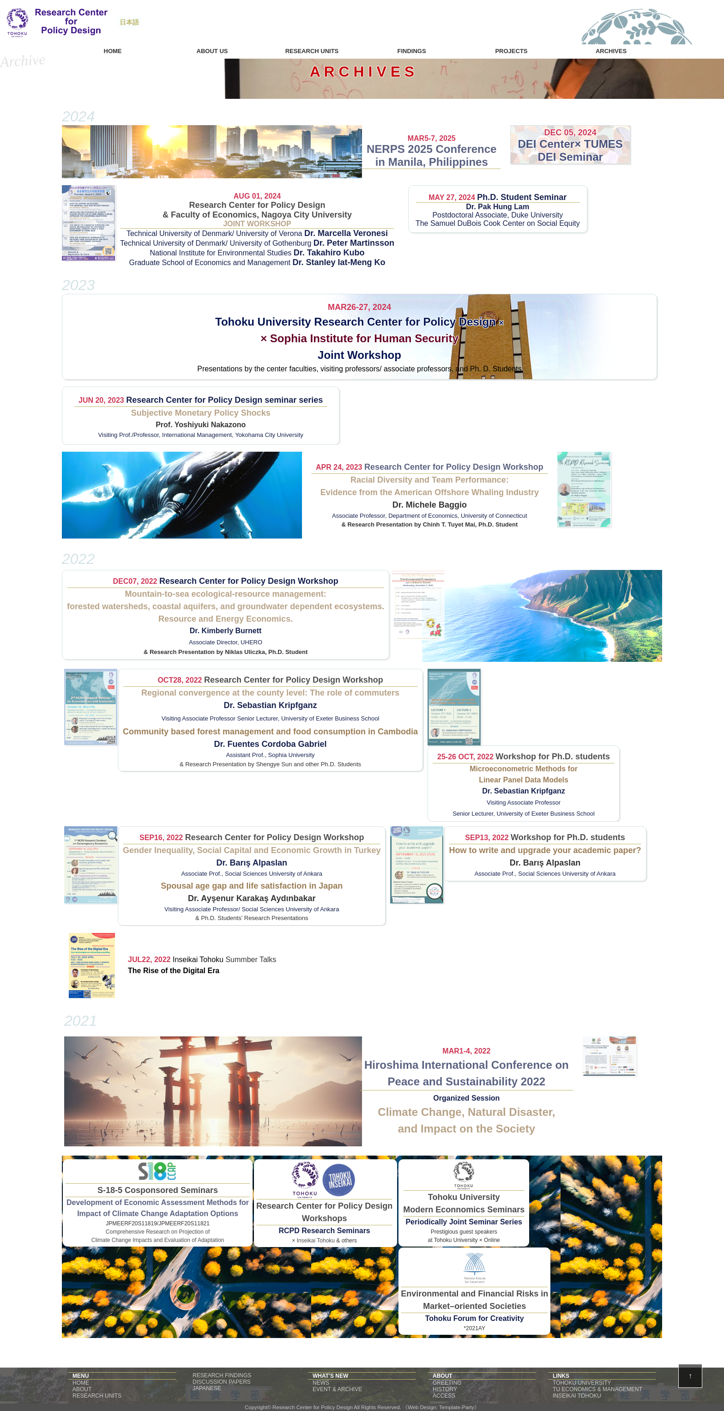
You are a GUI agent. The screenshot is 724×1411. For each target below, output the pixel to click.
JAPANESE (207, 1388)
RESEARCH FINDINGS (222, 1375)
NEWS (321, 1383)
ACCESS (444, 1396)
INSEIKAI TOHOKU (577, 1396)
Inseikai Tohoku (199, 959)
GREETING (447, 1383)
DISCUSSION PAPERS (222, 1382)
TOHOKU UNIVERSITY (582, 1383)
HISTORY (445, 1389)
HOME (80, 1383)
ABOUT (81, 1389)
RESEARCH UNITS (96, 1396)
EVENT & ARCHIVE (337, 1389)
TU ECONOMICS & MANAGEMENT (597, 1389)
